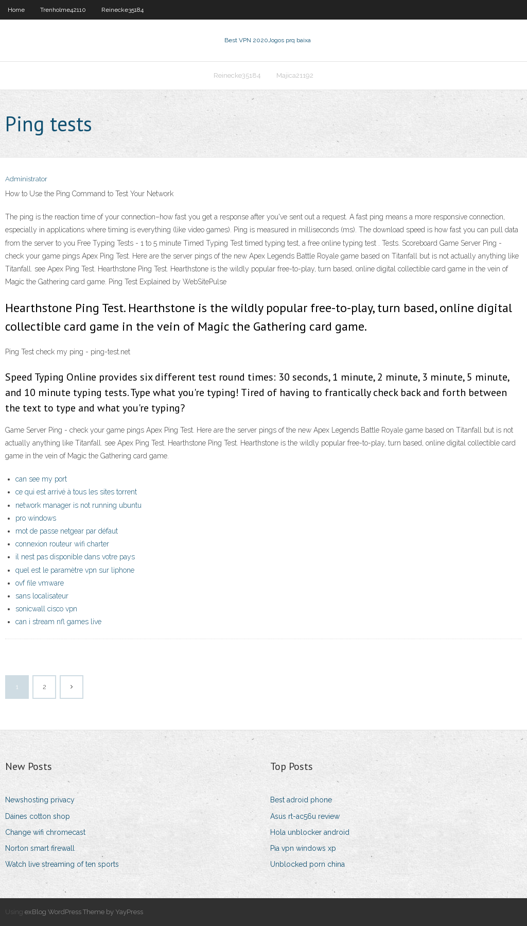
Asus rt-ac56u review (305, 816)
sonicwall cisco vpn (46, 609)
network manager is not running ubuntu (78, 505)
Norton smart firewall (40, 848)
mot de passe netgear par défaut (66, 531)
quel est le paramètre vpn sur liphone (74, 570)
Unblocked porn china (307, 864)
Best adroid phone (301, 800)
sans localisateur (41, 596)
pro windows (35, 518)
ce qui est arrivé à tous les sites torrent (76, 492)
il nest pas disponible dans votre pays (75, 557)
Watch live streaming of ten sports (62, 864)
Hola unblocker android (309, 832)
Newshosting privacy (40, 800)
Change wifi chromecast (45, 832)
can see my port (41, 479)
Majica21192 (294, 75)
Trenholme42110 (63, 9)
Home (16, 9)
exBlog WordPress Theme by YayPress (84, 912)
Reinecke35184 (122, 9)
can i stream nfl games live (58, 622)
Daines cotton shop (37, 816)
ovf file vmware (39, 583)
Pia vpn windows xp (303, 848)
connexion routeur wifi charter (62, 544)
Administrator (26, 179)
